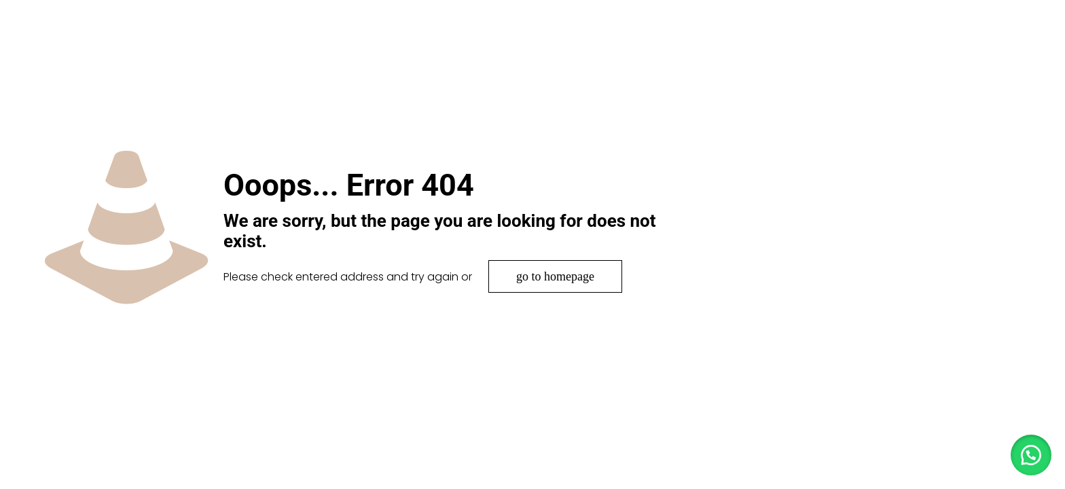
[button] (1031, 455)
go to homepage (555, 276)
